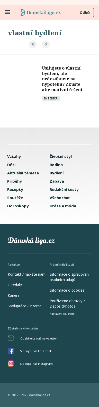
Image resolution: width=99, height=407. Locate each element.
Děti (11, 164)
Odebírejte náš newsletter (38, 338)
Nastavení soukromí (62, 314)
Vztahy (14, 156)
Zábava (57, 181)
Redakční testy (64, 189)
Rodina (56, 164)
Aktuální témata (23, 172)
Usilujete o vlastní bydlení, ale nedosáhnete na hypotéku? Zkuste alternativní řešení (62, 78)
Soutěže (15, 197)
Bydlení (57, 172)
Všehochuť (60, 197)
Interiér (51, 98)
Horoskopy (18, 205)
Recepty (15, 189)
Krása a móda (63, 205)
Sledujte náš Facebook (36, 351)
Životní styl (61, 156)
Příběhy (14, 181)
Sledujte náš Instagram (36, 364)
